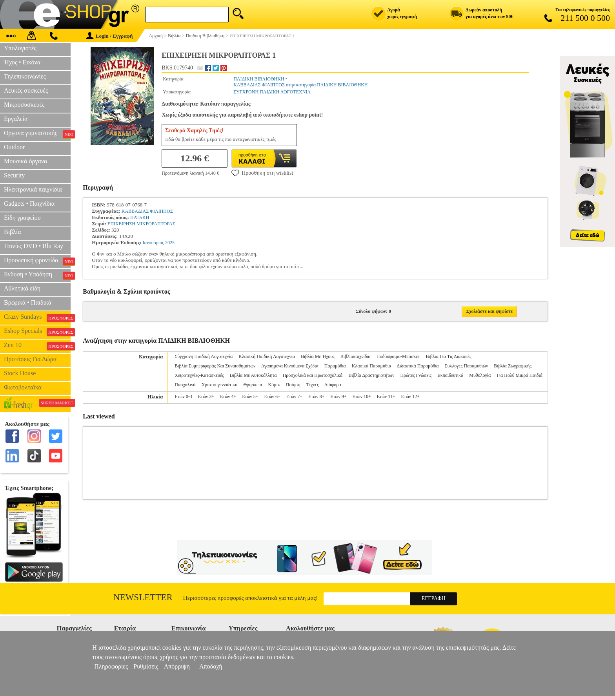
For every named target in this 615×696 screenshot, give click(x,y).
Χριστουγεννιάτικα (220, 384)
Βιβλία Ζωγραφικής (512, 366)
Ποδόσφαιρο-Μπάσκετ (398, 356)
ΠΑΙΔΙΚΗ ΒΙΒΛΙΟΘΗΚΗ (258, 79)
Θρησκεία (253, 384)
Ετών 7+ (294, 396)
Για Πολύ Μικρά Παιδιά (519, 375)
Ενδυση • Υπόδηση (37, 275)
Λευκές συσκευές (26, 90)
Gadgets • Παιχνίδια (29, 203)
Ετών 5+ (250, 396)
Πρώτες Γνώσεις (415, 375)
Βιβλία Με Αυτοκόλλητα (253, 375)
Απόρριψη (177, 666)
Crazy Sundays (37, 317)
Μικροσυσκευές (24, 104)
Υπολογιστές (20, 48)
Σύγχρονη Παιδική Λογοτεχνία (204, 356)
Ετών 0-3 (183, 396)
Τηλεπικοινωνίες (25, 76)
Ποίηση (293, 384)
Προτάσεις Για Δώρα (30, 359)
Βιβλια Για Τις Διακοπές (448, 356)
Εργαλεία (15, 118)
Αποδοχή (210, 666)
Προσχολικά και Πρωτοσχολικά (313, 375)
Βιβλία (12, 231)
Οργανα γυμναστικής (37, 134)
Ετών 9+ (338, 396)
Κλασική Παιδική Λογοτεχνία (266, 356)
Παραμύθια (335, 366)
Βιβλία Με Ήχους (318, 356)
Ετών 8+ (316, 396)
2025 (170, 242)
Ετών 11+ (386, 396)
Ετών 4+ (228, 396)
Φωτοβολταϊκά (23, 387)
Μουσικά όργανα (25, 161)
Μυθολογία (480, 375)
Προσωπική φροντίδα (37, 261)
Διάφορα (332, 384)
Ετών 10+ (361, 396)
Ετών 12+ (410, 396)
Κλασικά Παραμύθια (371, 366)
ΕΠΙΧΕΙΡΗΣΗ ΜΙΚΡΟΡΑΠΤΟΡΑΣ (141, 224)
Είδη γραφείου (22, 217)
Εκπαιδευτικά (450, 375)
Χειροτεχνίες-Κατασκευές (199, 375)
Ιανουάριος (153, 242)
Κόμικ (274, 384)
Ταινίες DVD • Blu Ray (33, 246)
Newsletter (143, 597)
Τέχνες (312, 384)
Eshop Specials (37, 331)
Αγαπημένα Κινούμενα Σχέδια (289, 366)
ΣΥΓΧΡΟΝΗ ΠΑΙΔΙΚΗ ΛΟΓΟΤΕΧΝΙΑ (272, 92)
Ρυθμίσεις (145, 666)
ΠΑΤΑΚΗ (139, 217)
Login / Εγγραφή (109, 36)
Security (14, 175)
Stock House (20, 373)
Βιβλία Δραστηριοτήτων (371, 375)
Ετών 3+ (206, 396)
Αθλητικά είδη (22, 288)
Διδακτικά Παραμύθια (418, 366)
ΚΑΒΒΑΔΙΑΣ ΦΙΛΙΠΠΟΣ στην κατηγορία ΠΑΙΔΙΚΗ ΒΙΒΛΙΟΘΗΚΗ (300, 85)
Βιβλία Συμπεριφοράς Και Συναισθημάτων (215, 366)
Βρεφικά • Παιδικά (27, 302)
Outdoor (14, 147)
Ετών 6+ (272, 396)
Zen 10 (37, 346)
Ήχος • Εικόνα (22, 62)
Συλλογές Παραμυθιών (466, 366)
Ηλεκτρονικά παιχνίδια (33, 189)
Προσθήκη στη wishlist (262, 172)
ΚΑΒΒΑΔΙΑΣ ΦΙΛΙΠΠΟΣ (147, 211)
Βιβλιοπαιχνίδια (355, 356)
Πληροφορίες (111, 666)
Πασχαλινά (185, 384)
